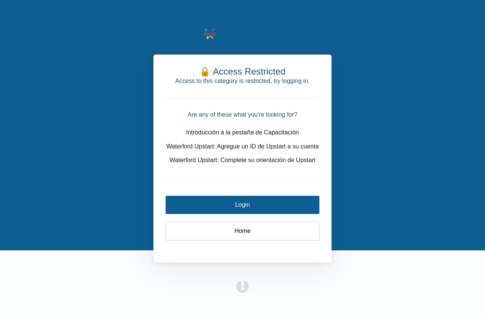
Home (243, 231)
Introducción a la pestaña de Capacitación (242, 132)
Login (242, 204)
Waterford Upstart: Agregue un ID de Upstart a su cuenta (242, 146)
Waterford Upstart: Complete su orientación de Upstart (242, 160)
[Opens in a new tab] (242, 286)
